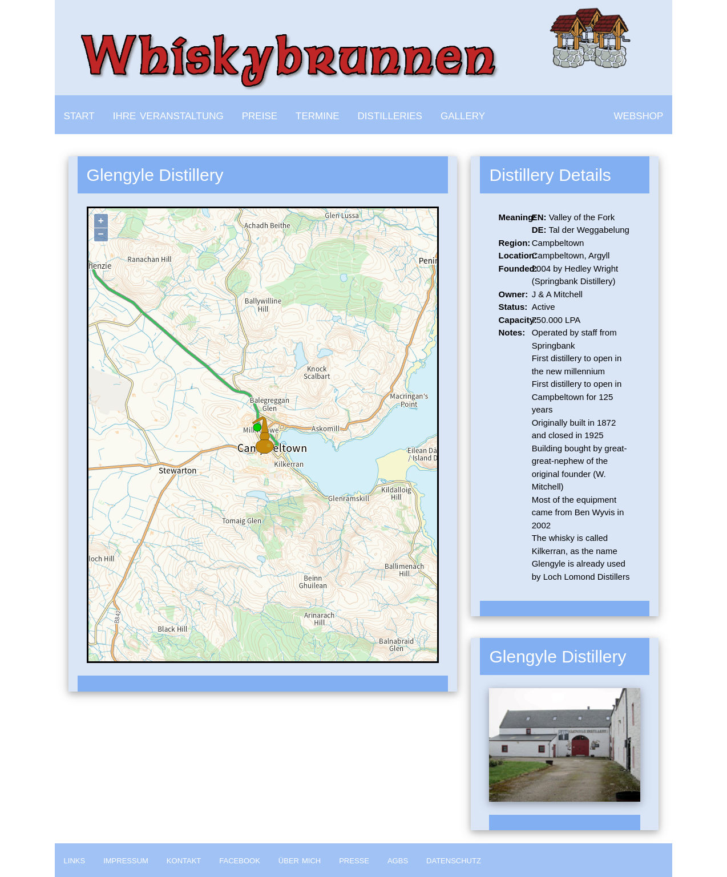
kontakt (184, 860)
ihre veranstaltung (168, 114)
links (75, 860)
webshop (639, 114)
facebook (239, 860)
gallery (463, 114)
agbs (397, 860)
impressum (125, 860)
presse (354, 860)
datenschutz (453, 860)
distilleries (390, 114)
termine (318, 114)
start (79, 114)
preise (259, 114)
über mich (299, 860)
